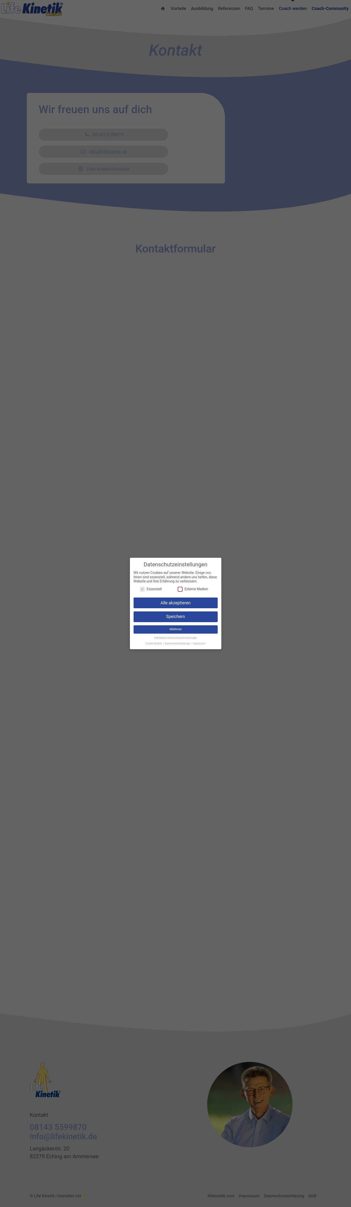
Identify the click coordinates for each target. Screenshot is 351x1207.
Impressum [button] (199, 643)
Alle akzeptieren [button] (175, 602)
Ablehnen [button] (175, 629)
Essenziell (151, 589)
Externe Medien (193, 589)
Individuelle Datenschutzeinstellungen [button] (175, 637)
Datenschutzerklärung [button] (177, 643)
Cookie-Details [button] (154, 643)
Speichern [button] (175, 616)
